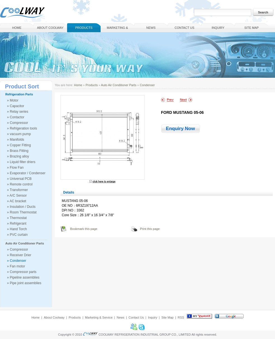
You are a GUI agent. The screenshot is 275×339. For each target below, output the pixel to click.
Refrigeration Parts (19, 94)
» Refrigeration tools (22, 128)
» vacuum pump (19, 134)
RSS (181, 317)
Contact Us (185, 27)
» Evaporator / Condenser (26, 173)
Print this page (150, 228)
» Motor (12, 100)
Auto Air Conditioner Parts (24, 243)
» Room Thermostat (22, 212)
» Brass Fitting (18, 151)
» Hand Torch (17, 229)
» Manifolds (15, 140)
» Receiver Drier (19, 255)
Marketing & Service (117, 29)
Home (17, 27)
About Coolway (50, 27)
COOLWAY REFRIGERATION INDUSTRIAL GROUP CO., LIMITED (145, 334)
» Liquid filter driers (21, 162)
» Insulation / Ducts (21, 207)
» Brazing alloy (18, 156)
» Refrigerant (16, 223)
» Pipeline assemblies (23, 277)
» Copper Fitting (19, 145)
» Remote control (19, 184)
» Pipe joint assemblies (24, 283)
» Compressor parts (21, 272)
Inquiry (218, 27)
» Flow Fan (15, 168)
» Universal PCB (19, 179)
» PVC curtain (17, 235)
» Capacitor (15, 106)
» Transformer (17, 190)
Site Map (251, 27)
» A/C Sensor (17, 195)
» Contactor (15, 117)
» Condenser (16, 261)
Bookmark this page (83, 228)
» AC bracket (16, 201)
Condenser (147, 85)
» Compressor (17, 123)
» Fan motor (16, 266)
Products (84, 27)
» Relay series (17, 112)
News (151, 27)
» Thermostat (17, 218)
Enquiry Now (180, 128)
